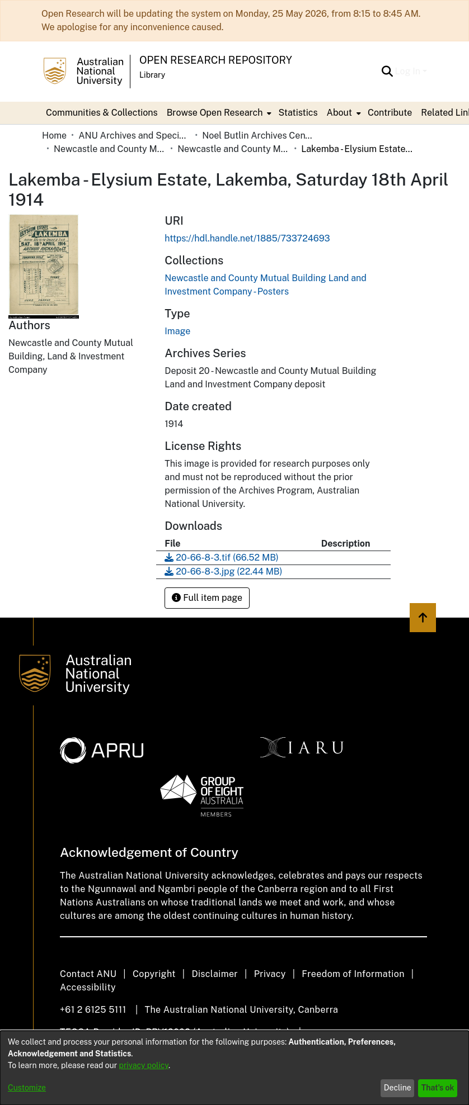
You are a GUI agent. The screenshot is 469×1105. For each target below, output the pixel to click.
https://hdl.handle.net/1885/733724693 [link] (247, 238)
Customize (27, 1087)
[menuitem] (218, 113)
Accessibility (88, 987)
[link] (221, 557)
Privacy (270, 974)
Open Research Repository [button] (215, 60)
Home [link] (54, 135)
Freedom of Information (353, 974)
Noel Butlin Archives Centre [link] (258, 135)
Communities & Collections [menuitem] (102, 112)
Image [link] (177, 331)
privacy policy (143, 1065)
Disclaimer (214, 974)
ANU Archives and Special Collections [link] (134, 135)
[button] (388, 71)
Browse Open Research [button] (215, 112)
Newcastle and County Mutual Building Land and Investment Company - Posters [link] (233, 149)
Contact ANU (88, 974)
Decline (397, 1087)
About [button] (339, 112)
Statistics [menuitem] (297, 112)
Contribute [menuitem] (390, 112)
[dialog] (234, 1068)
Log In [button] (409, 71)
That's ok (437, 1087)
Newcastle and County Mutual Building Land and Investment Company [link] (110, 149)
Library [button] (152, 74)
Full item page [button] (207, 597)
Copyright (154, 974)
